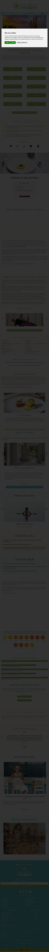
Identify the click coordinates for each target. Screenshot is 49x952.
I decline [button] (13, 42)
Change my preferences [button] (22, 42)
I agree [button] (7, 42)
